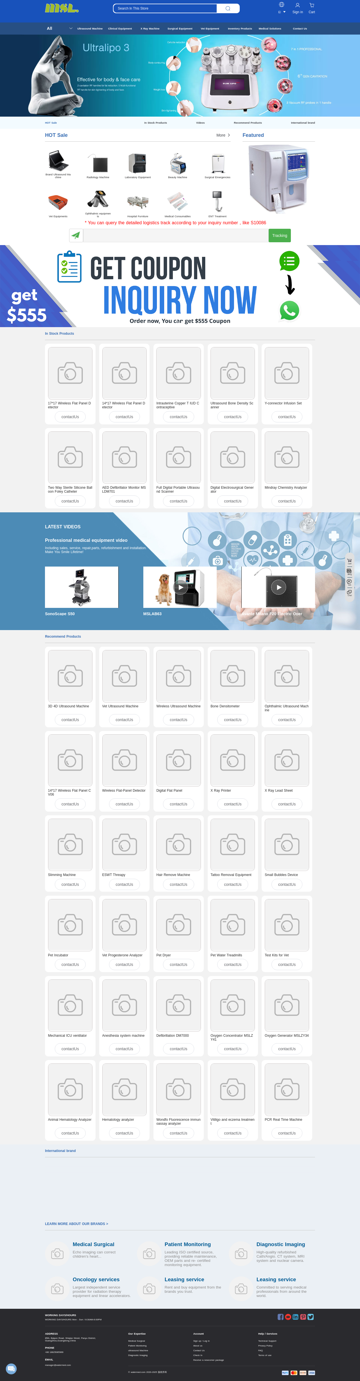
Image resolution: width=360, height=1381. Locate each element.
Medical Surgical (136, 1341)
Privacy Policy (265, 1345)
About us (197, 1345)
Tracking (279, 235)
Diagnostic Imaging (138, 1355)
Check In (197, 1355)
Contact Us (199, 1350)
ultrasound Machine (138, 1350)
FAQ (260, 1350)
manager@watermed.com (58, 1365)
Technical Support (267, 1341)
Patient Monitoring (137, 1345)
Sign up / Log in (201, 1341)
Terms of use (264, 1355)
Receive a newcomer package (208, 1360)
